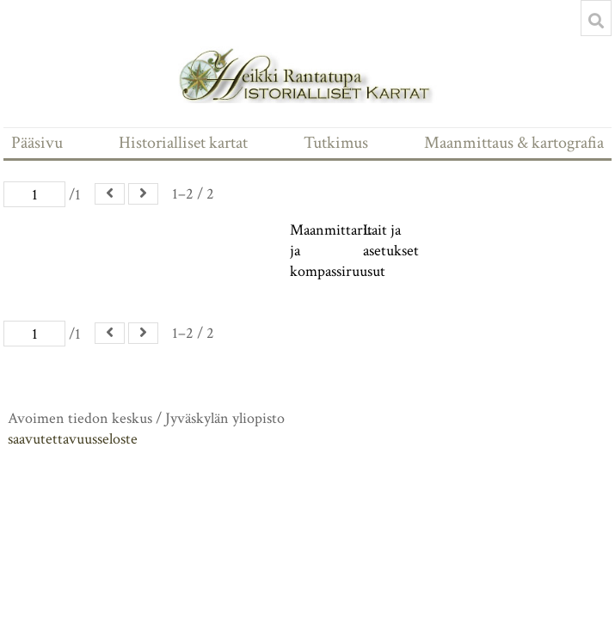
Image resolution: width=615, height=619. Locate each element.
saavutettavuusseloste (73, 439)
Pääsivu (37, 143)
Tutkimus (336, 143)
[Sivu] (34, 194)
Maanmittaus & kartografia (514, 143)
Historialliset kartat (183, 143)
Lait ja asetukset (391, 240)
